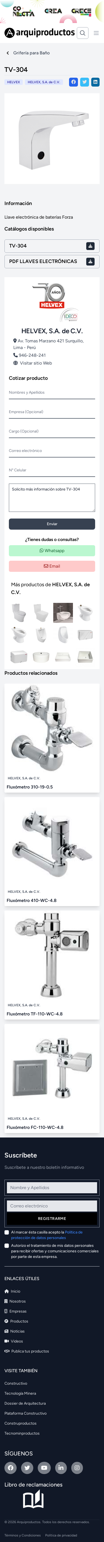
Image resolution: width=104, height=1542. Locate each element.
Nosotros (15, 1301)
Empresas (15, 1311)
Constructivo (15, 1383)
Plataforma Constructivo (25, 1413)
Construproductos (20, 1423)
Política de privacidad (61, 1535)
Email (52, 566)
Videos (13, 1341)
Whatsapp (52, 550)
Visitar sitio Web (32, 363)
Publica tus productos (26, 1351)
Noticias (14, 1331)
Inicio (12, 1291)
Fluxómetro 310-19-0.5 (30, 787)
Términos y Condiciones (22, 1535)
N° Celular (17, 470)
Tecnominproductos (22, 1433)
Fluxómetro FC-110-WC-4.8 (35, 1127)
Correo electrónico (25, 450)
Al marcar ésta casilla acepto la (47, 1235)
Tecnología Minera (20, 1393)
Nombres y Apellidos (27, 392)
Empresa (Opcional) (26, 411)
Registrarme (52, 1218)
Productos (16, 1321)
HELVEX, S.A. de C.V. (44, 82)
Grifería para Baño (31, 52)
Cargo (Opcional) (24, 431)
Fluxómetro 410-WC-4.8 (32, 900)
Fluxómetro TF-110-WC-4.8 (35, 1014)
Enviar (52, 524)
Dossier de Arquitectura (25, 1403)
